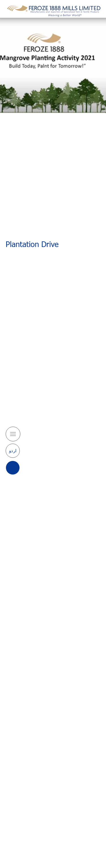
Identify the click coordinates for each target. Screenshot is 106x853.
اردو (13, 450)
